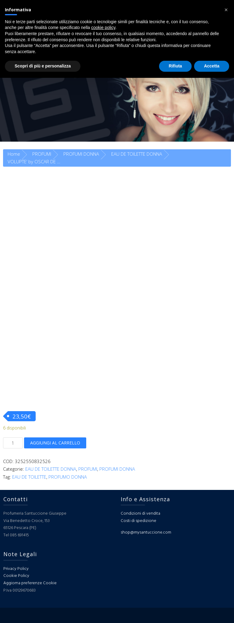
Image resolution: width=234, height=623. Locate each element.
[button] (226, 10)
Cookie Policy (16, 575)
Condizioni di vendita (140, 513)
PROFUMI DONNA (81, 154)
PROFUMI (41, 154)
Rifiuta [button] (175, 65)
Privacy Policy (16, 568)
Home (14, 154)
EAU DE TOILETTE (29, 477)
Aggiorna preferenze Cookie (30, 583)
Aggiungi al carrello (55, 443)
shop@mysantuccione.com (146, 532)
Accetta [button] (211, 65)
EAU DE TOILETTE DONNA (136, 154)
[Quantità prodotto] (13, 442)
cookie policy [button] (103, 27)
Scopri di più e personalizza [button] (43, 65)
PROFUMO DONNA (67, 477)
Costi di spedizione (138, 520)
